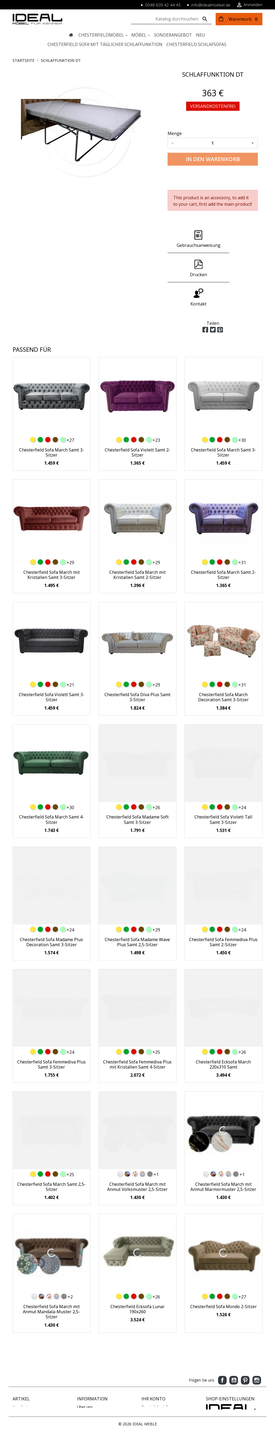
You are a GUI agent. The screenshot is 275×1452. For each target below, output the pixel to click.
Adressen (150, 1394)
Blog (81, 1417)
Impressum (87, 1389)
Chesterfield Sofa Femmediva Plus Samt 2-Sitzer (223, 913)
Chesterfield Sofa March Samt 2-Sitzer (223, 545)
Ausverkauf (22, 1394)
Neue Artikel (23, 1383)
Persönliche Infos (157, 1377)
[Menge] (212, 143)
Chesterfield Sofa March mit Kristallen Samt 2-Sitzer (137, 545)
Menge (175, 133)
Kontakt (84, 1400)
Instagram (256, 1351)
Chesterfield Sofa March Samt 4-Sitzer (51, 790)
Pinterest (245, 1351)
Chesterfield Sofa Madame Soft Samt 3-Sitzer (137, 790)
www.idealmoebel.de (224, 1416)
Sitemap (84, 1406)
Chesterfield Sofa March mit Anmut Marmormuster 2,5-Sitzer (223, 1157)
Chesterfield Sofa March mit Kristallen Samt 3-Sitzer (51, 545)
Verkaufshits (23, 1389)
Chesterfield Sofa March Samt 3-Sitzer (51, 423)
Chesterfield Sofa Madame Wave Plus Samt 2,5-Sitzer (137, 913)
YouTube (233, 1351)
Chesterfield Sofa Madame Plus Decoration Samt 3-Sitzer (51, 913)
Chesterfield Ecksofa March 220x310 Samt (223, 1035)
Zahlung (84, 1383)
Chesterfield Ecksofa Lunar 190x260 (137, 1280)
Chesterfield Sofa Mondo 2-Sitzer (223, 1277)
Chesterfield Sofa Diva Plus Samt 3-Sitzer (137, 668)
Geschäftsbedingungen (97, 1411)
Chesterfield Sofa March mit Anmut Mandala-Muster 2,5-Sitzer (51, 1283)
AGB (81, 1394)
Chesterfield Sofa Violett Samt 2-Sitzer (137, 423)
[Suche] (171, 19)
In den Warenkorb (213, 159)
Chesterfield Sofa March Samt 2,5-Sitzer (51, 1157)
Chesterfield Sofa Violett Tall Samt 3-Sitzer (223, 790)
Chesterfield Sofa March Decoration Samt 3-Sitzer (223, 668)
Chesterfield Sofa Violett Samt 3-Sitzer (51, 668)
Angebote (21, 1377)
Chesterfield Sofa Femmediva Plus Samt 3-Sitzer (51, 1035)
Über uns (85, 1377)
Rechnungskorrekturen (161, 1389)
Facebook (222, 1351)
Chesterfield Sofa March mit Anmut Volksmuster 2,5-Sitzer (137, 1157)
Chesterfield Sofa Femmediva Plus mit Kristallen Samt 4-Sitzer (137, 1035)
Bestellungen (153, 1383)
